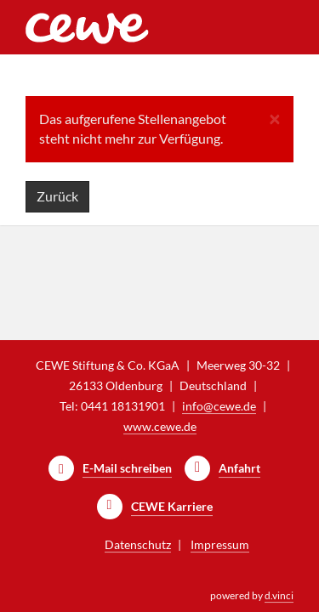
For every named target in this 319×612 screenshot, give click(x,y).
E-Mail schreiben (127, 468)
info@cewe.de (219, 406)
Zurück (57, 196)
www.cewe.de (160, 426)
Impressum (220, 544)
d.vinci (279, 595)
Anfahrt (239, 468)
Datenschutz (138, 544)
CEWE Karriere (172, 506)
